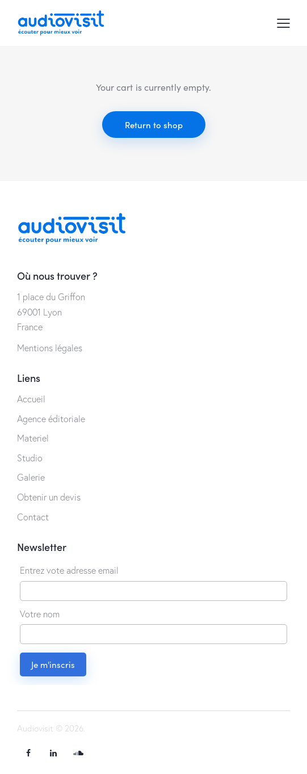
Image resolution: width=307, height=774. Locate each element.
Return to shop (154, 125)
